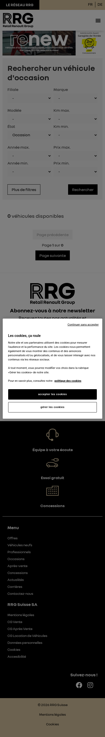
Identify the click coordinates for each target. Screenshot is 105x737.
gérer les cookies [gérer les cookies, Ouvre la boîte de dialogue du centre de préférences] (53, 407)
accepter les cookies (52, 394)
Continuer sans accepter (83, 324)
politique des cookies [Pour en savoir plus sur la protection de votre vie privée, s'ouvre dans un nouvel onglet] (67, 380)
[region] (53, 368)
